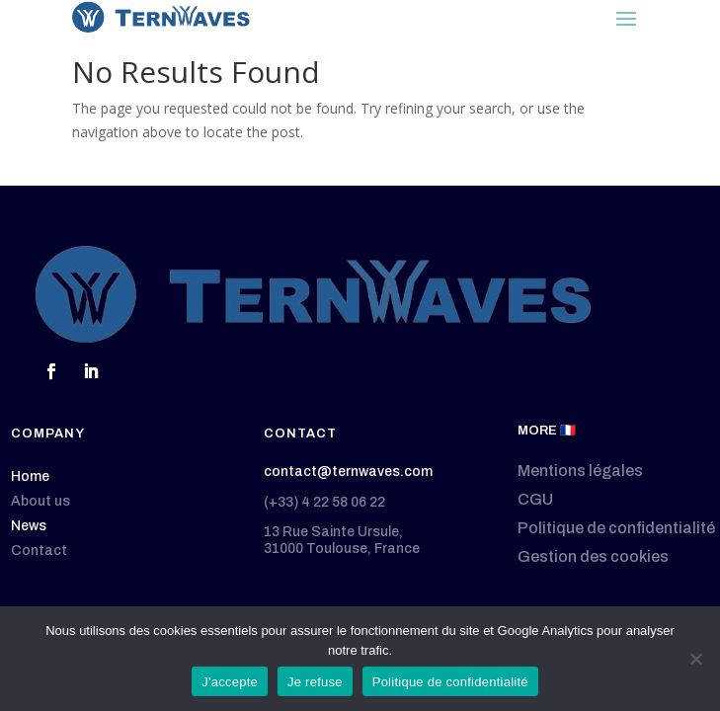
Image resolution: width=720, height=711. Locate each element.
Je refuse (315, 681)
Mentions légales (580, 470)
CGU (535, 499)
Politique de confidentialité (616, 527)
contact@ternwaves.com (348, 471)
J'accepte (229, 681)
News (28, 525)
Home (30, 476)
